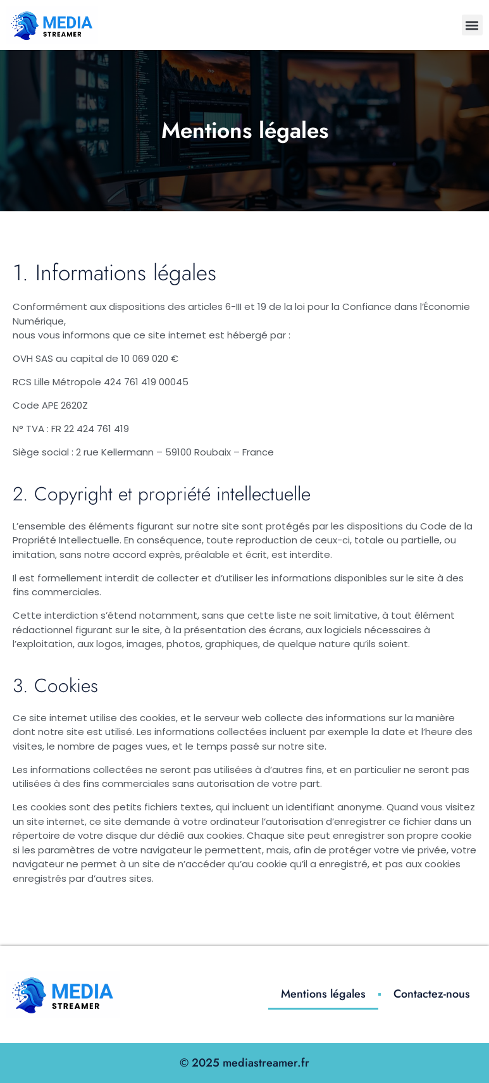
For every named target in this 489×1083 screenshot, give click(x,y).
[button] (472, 25)
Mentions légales (323, 994)
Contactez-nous (431, 994)
